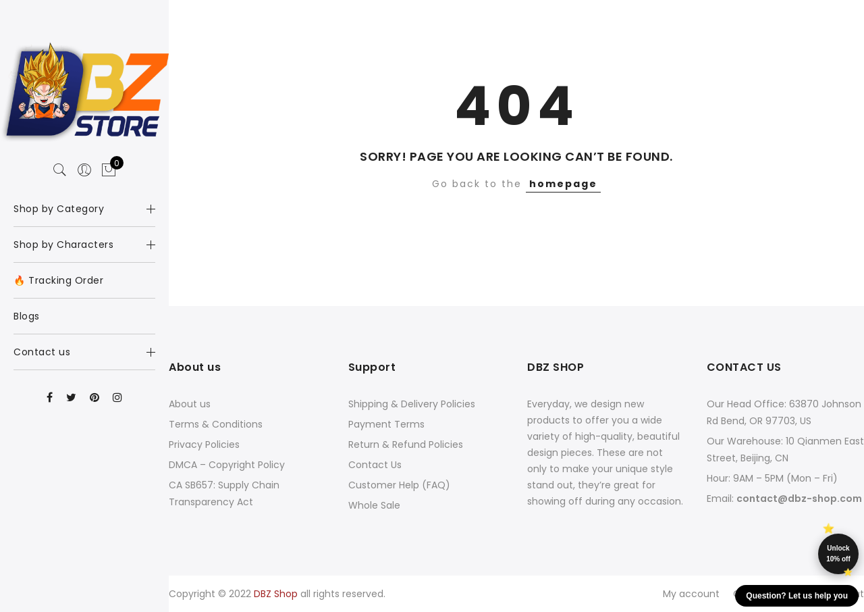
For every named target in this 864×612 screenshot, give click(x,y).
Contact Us (375, 464)
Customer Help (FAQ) (399, 485)
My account (691, 594)
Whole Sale (374, 505)
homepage (563, 183)
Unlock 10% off (838, 553)
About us (190, 404)
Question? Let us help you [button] (797, 596)
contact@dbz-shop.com (799, 498)
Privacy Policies (204, 444)
